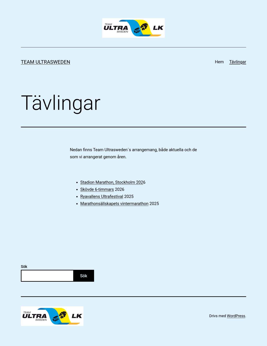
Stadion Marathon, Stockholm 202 (111, 182)
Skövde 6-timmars (97, 189)
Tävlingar (237, 61)
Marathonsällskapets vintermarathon (114, 203)
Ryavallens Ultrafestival (101, 196)
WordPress (236, 316)
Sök (24, 266)
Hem (219, 61)
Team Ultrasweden (45, 62)
